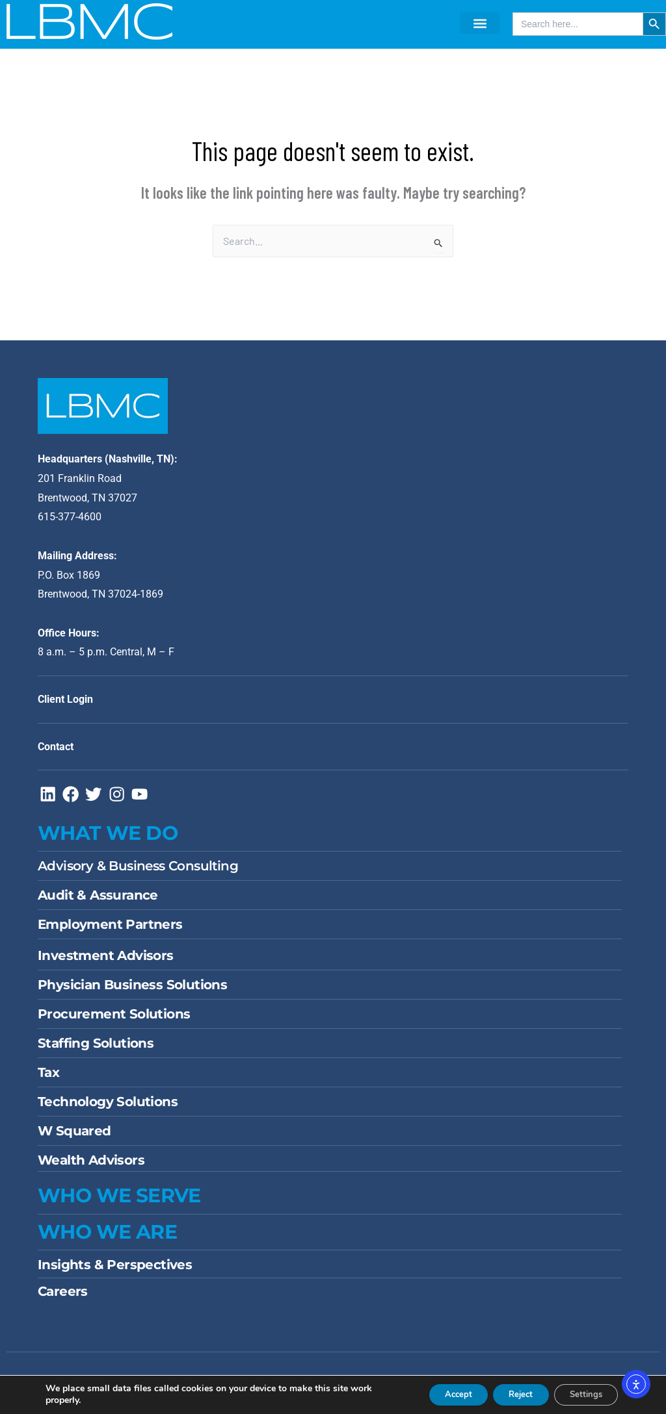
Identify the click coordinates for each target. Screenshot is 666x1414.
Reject (507, 1393)
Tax (48, 1079)
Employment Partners (110, 931)
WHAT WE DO (108, 839)
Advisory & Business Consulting (138, 872)
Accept (435, 1393)
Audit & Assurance (98, 901)
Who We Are (107, 1238)
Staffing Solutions (95, 1049)
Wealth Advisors (91, 1166)
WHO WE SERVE (119, 1202)
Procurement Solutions (114, 1020)
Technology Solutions (108, 1108)
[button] (480, 23)
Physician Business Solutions (132, 991)
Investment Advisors (106, 962)
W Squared (74, 1137)
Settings (581, 1393)
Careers (63, 1298)
